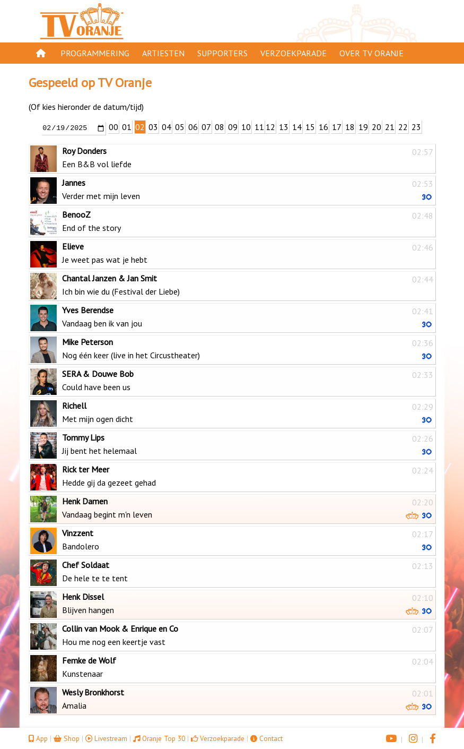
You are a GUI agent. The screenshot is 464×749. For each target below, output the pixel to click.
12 (270, 127)
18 (350, 127)
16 (323, 127)
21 (390, 127)
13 (283, 127)
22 (403, 127)
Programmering (94, 53)
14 (297, 127)
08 (219, 127)
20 (376, 127)
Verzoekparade (293, 53)
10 (246, 127)
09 (233, 127)
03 (153, 127)
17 (337, 127)
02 (140, 127)
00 (113, 127)
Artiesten (163, 53)
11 (259, 127)
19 (363, 127)
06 (193, 127)
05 (180, 127)
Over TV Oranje (371, 53)
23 (416, 127)
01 (127, 127)
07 (206, 127)
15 (310, 127)
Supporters (222, 53)
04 (166, 127)
